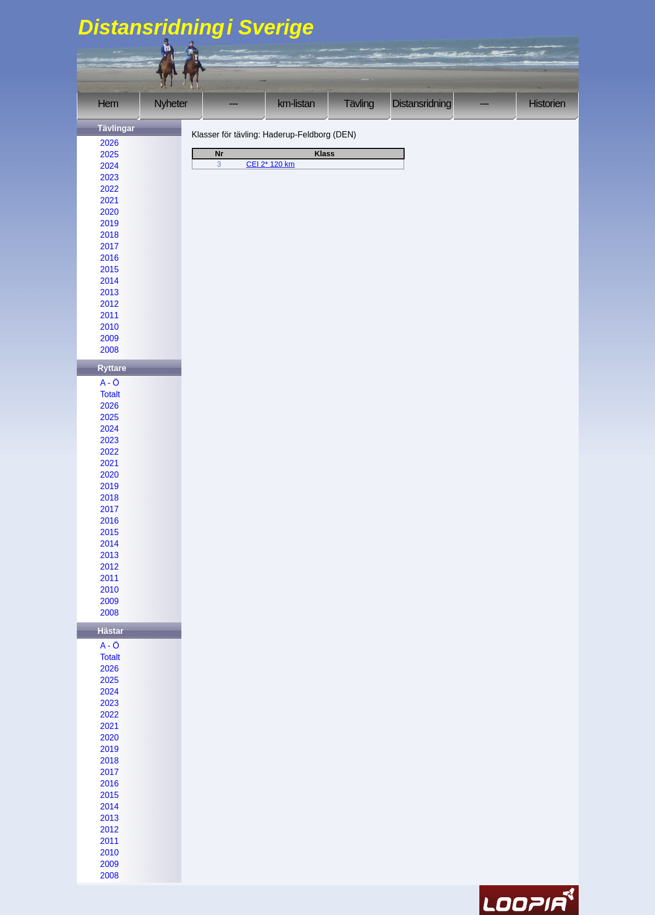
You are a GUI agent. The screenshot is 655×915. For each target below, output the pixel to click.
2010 (109, 326)
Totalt (110, 394)
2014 (109, 280)
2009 (109, 338)
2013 (109, 292)
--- (233, 103)
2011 (109, 315)
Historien (547, 103)
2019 (109, 223)
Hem (108, 103)
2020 (109, 211)
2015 (109, 269)
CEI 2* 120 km (270, 164)
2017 (109, 246)
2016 (109, 257)
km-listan (296, 103)
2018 (109, 234)
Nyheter (170, 103)
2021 (109, 200)
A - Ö (109, 382)
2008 (109, 349)
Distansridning (421, 103)
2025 (109, 154)
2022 (109, 188)
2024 (109, 165)
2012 (109, 303)
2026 (109, 142)
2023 (109, 177)
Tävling (359, 103)
